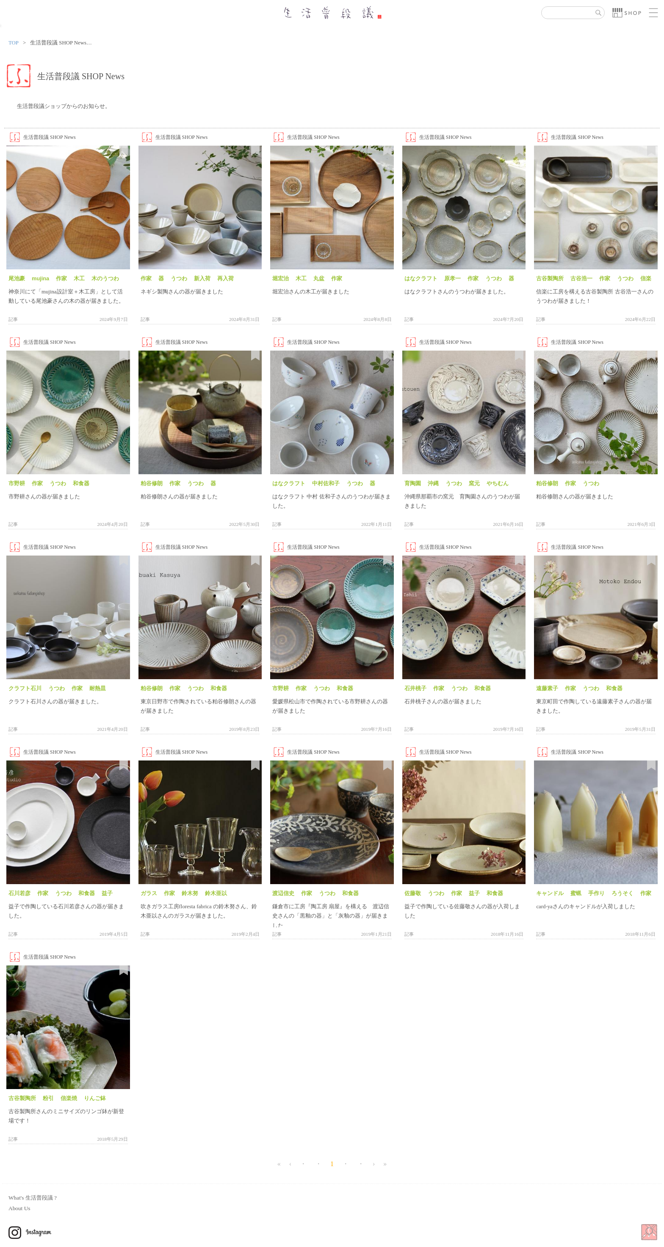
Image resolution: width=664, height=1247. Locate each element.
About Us (19, 1208)
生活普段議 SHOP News (49, 137)
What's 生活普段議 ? (32, 1197)
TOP (13, 43)
